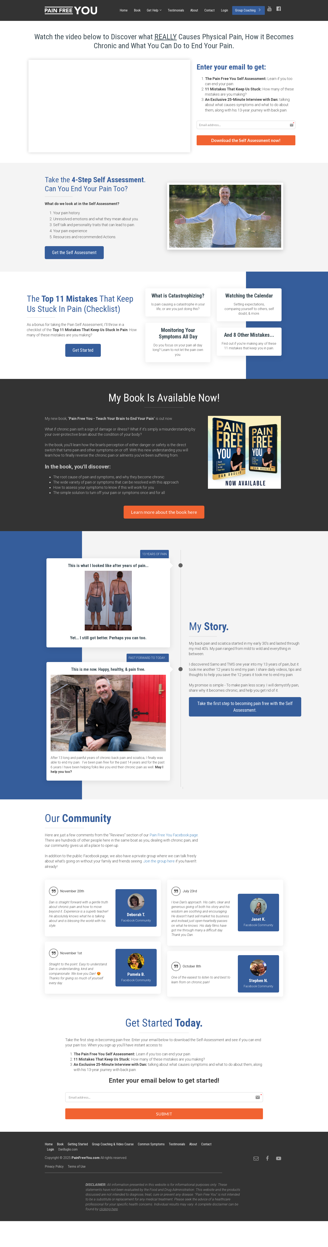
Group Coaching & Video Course (113, 1145)
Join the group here (159, 861)
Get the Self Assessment (74, 252)
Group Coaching (248, 10)
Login (224, 10)
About (194, 10)
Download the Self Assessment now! (246, 140)
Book (137, 10)
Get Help (152, 10)
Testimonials (176, 10)
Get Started (83, 350)
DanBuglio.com (68, 1150)
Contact (209, 10)
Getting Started (78, 1145)
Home (124, 10)
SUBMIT (164, 1114)
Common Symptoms (151, 1145)
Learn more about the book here (164, 512)
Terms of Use (77, 1167)
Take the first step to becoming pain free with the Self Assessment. (245, 707)
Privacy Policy (54, 1167)
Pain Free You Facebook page (174, 835)
